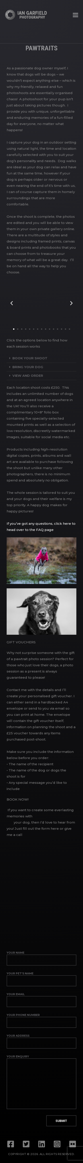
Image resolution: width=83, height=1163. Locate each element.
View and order (27, 376)
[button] (11, 303)
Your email (41, 1000)
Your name (41, 958)
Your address (41, 1041)
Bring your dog (27, 367)
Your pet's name (41, 979)
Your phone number (41, 1020)
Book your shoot (29, 358)
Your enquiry (41, 1082)
